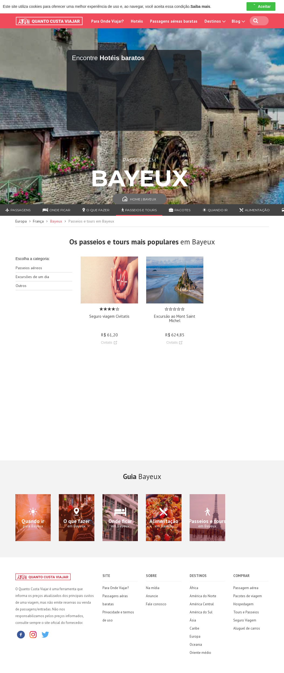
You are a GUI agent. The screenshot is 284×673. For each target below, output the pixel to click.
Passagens (17, 210)
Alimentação (254, 210)
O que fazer (96, 210)
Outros (21, 285)
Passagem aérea (245, 588)
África (194, 588)
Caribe (194, 628)
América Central (202, 604)
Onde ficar (56, 210)
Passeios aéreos (29, 267)
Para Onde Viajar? (107, 21)
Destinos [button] (214, 21)
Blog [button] (238, 21)
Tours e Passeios (246, 612)
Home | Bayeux (139, 199)
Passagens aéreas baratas (173, 21)
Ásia (193, 620)
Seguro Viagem (244, 620)
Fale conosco (156, 604)
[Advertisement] (44, 379)
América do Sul (201, 612)
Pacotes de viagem (247, 596)
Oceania (196, 644)
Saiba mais (200, 6)
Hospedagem (243, 604)
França (38, 221)
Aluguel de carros (246, 628)
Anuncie (152, 596)
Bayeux (56, 221)
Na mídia (152, 588)
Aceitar (261, 6)
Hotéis (137, 21)
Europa (21, 221)
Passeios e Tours (139, 210)
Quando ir (215, 210)
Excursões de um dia (32, 276)
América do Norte (203, 596)
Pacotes (179, 210)
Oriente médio (200, 652)
